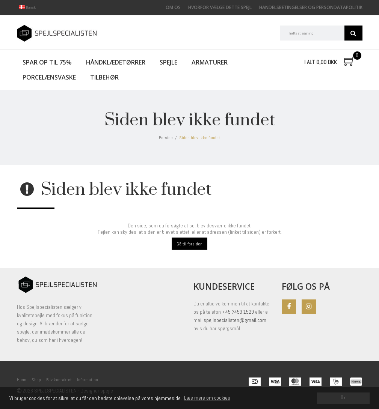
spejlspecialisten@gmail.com (235, 320)
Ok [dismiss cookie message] (343, 398)
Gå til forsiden (189, 244)
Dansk (27, 7)
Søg (353, 33)
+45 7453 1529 (238, 311)
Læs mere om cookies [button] (207, 397)
